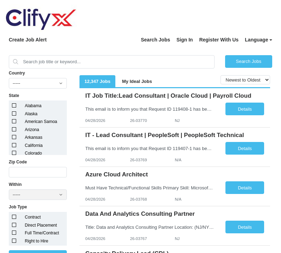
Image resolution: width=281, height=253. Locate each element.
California (34, 145)
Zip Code (18, 162)
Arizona (32, 129)
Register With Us (218, 40)
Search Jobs (155, 40)
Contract (33, 217)
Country (17, 73)
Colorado (33, 153)
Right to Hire (37, 241)
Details (245, 109)
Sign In (185, 40)
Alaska (31, 113)
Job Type (18, 207)
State (14, 95)
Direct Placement (41, 225)
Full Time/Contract (42, 233)
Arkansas (34, 137)
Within (15, 184)
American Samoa (41, 121)
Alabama (33, 105)
